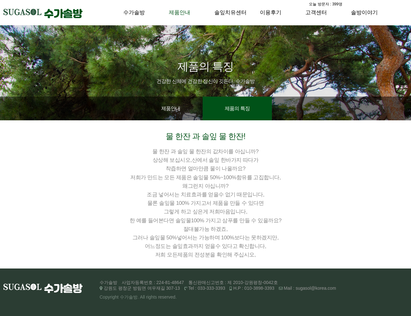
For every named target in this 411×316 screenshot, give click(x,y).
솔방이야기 (364, 12)
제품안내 (179, 12)
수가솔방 (134, 12)
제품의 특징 (237, 108)
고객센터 (316, 12)
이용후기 (270, 12)
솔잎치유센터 (230, 12)
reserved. (167, 297)
